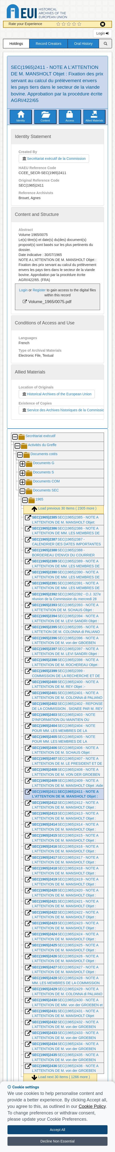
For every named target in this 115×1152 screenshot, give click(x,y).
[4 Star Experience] (74, 24)
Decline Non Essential (57, 1141)
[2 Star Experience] (64, 24)
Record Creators (48, 44)
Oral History (83, 44)
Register (39, 290)
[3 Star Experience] (69, 24)
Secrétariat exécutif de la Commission (54, 158)
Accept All (57, 1130)
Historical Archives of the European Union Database (51, 12)
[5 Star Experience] (80, 24)
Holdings (16, 44)
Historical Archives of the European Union (57, 394)
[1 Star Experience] (59, 24)
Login (102, 33)
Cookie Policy (92, 1106)
